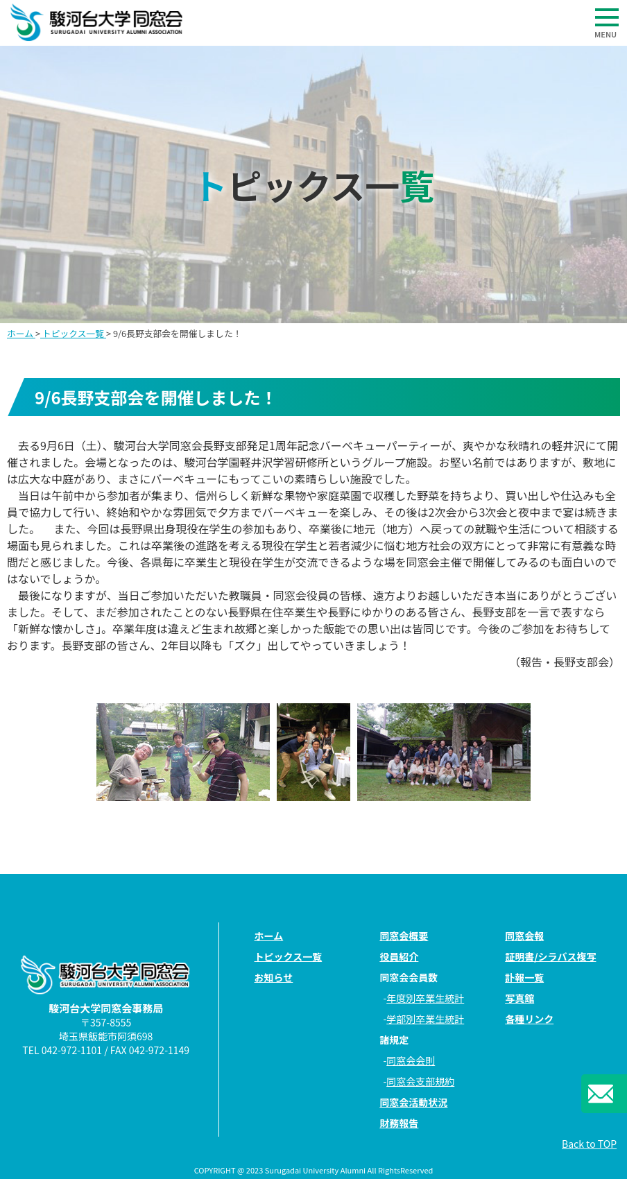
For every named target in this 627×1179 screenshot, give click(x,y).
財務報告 (398, 1123)
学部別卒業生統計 (425, 1019)
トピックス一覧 (73, 333)
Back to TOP (589, 1144)
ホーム (21, 333)
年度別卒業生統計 (425, 998)
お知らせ (274, 977)
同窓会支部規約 (420, 1081)
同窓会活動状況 (413, 1102)
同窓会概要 (403, 936)
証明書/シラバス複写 (550, 956)
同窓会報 (524, 936)
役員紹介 (398, 956)
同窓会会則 (410, 1060)
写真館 (519, 998)
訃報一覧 (524, 977)
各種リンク (529, 1019)
